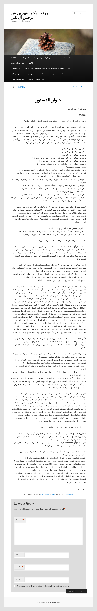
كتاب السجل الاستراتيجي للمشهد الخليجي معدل (27, 79)
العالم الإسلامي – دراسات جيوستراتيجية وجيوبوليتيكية (51, 58)
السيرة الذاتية (24, 58)
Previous (75, 87)
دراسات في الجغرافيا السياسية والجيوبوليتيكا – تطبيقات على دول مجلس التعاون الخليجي (41, 68)
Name (19, 554)
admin (53, 494)
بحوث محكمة (15, 74)
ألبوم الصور (51, 74)
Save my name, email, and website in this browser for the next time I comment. (43, 586)
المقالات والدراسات (18, 63)
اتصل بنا (62, 74)
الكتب (31, 63)
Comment (20, 520)
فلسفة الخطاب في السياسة (34, 74)
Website (18, 579)
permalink (69, 494)
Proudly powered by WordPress (48, 602)
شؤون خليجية (44, 494)
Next (83, 87)
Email (19, 567)
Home (13, 58)
